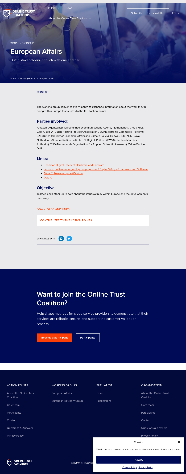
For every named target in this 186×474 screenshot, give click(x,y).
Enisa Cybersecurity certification (63, 173)
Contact (11, 420)
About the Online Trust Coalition (69, 18)
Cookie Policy (129, 467)
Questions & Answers (20, 428)
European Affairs (62, 393)
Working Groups (27, 78)
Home (13, 78)
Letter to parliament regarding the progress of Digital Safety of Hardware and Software (96, 169)
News (70, 8)
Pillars (53, 8)
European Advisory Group (67, 401)
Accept (139, 460)
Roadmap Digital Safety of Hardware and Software (74, 165)
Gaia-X (48, 178)
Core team (13, 405)
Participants (14, 413)
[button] (179, 442)
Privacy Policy (146, 467)
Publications (104, 401)
